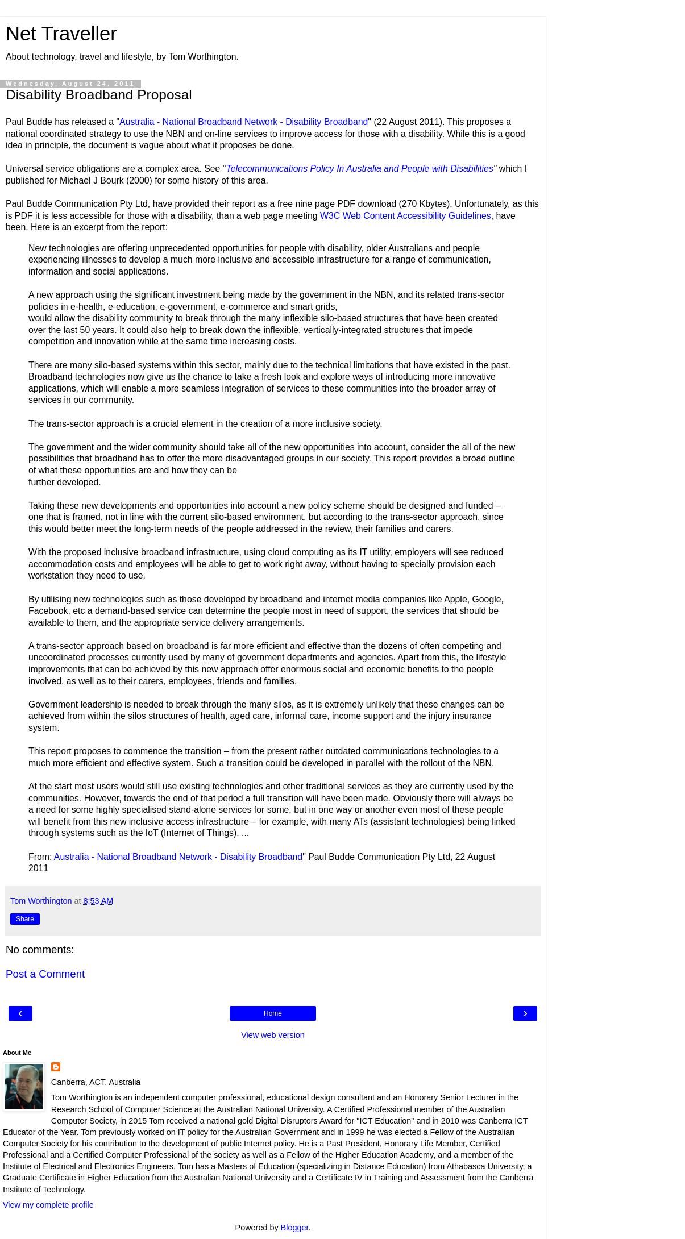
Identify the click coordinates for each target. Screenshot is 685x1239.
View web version (273, 1035)
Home (273, 1013)
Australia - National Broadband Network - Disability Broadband (243, 122)
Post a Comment (45, 974)
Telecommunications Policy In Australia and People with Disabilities (359, 168)
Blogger (295, 1227)
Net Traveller (61, 33)
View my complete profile (48, 1204)
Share (25, 919)
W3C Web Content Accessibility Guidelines (405, 216)
